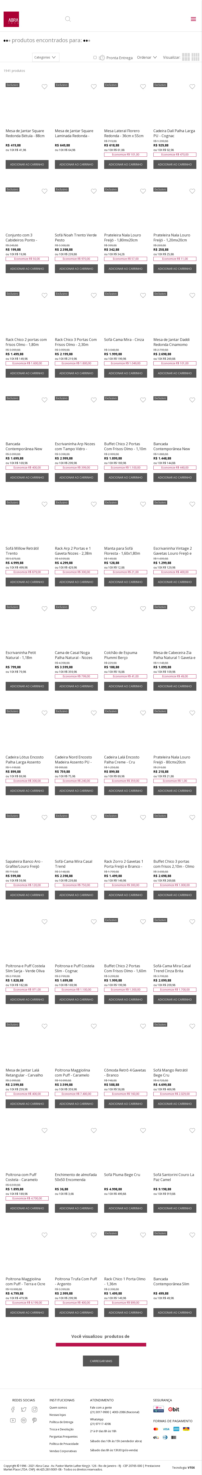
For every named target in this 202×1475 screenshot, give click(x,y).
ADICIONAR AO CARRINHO (27, 164)
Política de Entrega (61, 1422)
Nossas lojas (57, 1415)
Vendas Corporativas (63, 1451)
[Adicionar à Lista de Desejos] (44, 86)
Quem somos (58, 1407)
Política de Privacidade (64, 1444)
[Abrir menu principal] (193, 19)
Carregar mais (101, 1361)
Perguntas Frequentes (63, 1437)
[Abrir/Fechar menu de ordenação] (147, 57)
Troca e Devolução (61, 1429)
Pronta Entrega (119, 57)
